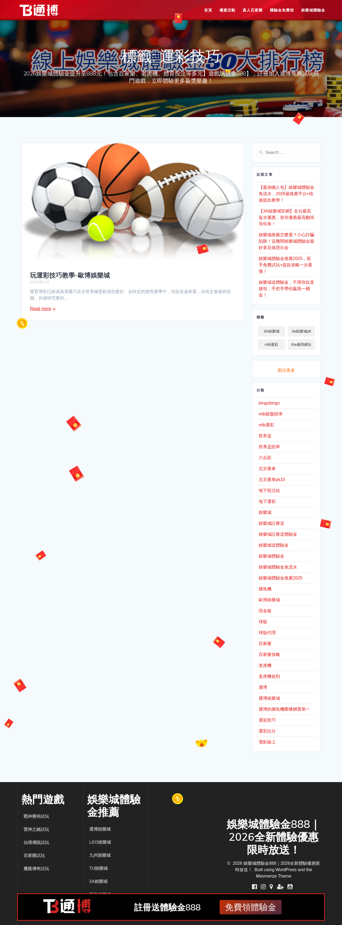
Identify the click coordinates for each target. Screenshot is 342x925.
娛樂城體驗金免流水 (278, 567)
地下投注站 (269, 490)
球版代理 (267, 632)
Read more (40, 308)
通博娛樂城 (269, 698)
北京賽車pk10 (272, 479)
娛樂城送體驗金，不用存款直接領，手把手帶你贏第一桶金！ (286, 288)
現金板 (265, 610)
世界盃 (265, 436)
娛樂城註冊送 (271, 523)
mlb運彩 (266, 425)
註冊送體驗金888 (167, 908)
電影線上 (267, 742)
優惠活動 (227, 10)
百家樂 (265, 643)
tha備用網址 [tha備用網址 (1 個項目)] (301, 344)
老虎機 (265, 665)
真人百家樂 (253, 10)
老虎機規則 (269, 676)
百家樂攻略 (269, 654)
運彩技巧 (267, 720)
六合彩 (265, 457)
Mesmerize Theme (273, 876)
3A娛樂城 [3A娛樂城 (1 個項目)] (271, 331)
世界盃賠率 (269, 447)
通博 (263, 687)
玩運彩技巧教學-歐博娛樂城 (70, 275)
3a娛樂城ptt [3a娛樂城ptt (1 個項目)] (301, 331)
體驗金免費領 (282, 10)
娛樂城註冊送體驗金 (278, 534)
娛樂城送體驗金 (274, 545)
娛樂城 (265, 512)
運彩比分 (267, 731)
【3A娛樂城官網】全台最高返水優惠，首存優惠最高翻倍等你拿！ (286, 217)
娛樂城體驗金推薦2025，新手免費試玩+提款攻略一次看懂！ (285, 265)
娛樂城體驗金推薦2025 (280, 578)
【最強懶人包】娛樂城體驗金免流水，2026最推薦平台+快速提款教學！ (286, 193)
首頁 (208, 10)
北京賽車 (267, 468)
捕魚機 (265, 589)
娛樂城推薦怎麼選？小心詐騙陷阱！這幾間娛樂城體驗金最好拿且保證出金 (286, 241)
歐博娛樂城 (269, 600)
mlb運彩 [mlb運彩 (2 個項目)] (271, 344)
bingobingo (269, 403)
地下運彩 (267, 501)
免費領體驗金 (250, 908)
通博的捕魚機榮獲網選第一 (284, 709)
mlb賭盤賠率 (271, 414)
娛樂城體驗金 (313, 10)
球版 (263, 621)
